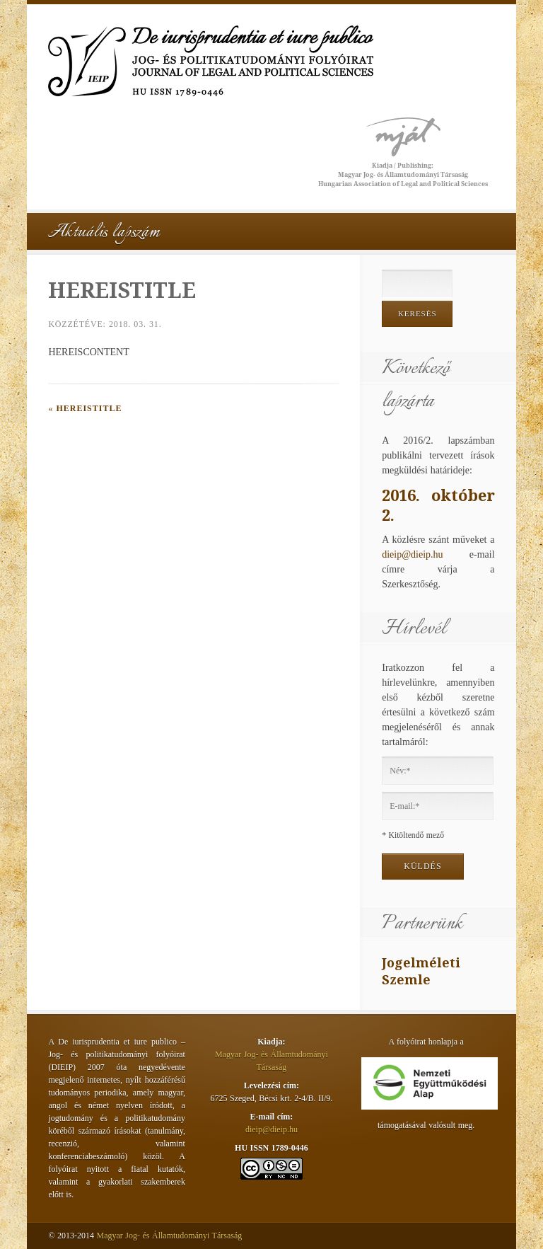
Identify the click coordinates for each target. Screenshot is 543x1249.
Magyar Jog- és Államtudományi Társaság (170, 1236)
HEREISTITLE (89, 408)
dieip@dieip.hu (412, 554)
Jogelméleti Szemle (421, 971)
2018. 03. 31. (135, 324)
